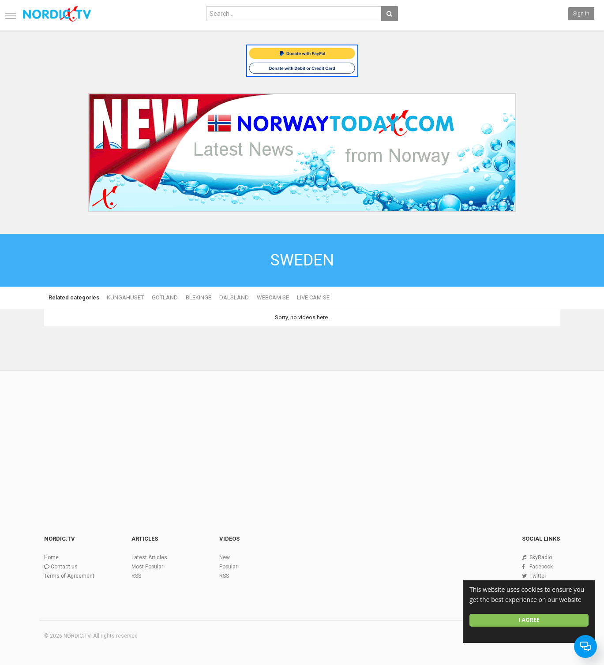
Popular (228, 567)
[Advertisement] (302, 438)
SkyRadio (540, 557)
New (224, 557)
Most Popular (147, 567)
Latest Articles (149, 557)
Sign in (581, 14)
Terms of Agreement (69, 576)
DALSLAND (234, 297)
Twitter (537, 576)
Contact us (64, 567)
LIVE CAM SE (313, 297)
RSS (136, 576)
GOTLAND (165, 297)
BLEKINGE (198, 297)
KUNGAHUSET (125, 297)
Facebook (541, 567)
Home (51, 557)
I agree (529, 620)
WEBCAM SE (273, 297)
